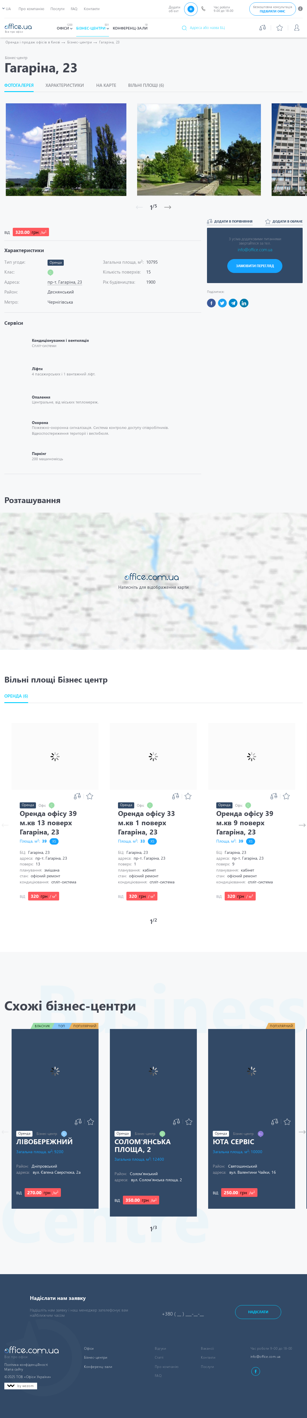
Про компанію (167, 1366)
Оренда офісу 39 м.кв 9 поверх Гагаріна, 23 (244, 822)
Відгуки (160, 1348)
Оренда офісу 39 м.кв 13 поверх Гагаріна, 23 (48, 822)
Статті (159, 1357)
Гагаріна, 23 (109, 42)
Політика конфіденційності (26, 1364)
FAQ (158, 1375)
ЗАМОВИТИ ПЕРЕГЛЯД (255, 266)
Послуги (207, 1366)
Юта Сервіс (233, 1141)
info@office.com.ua (255, 249)
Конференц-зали (98, 1366)
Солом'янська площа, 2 (143, 1145)
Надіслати (258, 1312)
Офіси (89, 1348)
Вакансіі (207, 1348)
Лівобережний (44, 1141)
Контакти (208, 1357)
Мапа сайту (13, 1369)
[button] (19, 696)
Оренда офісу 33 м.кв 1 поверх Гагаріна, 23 (146, 822)
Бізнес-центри (96, 1357)
